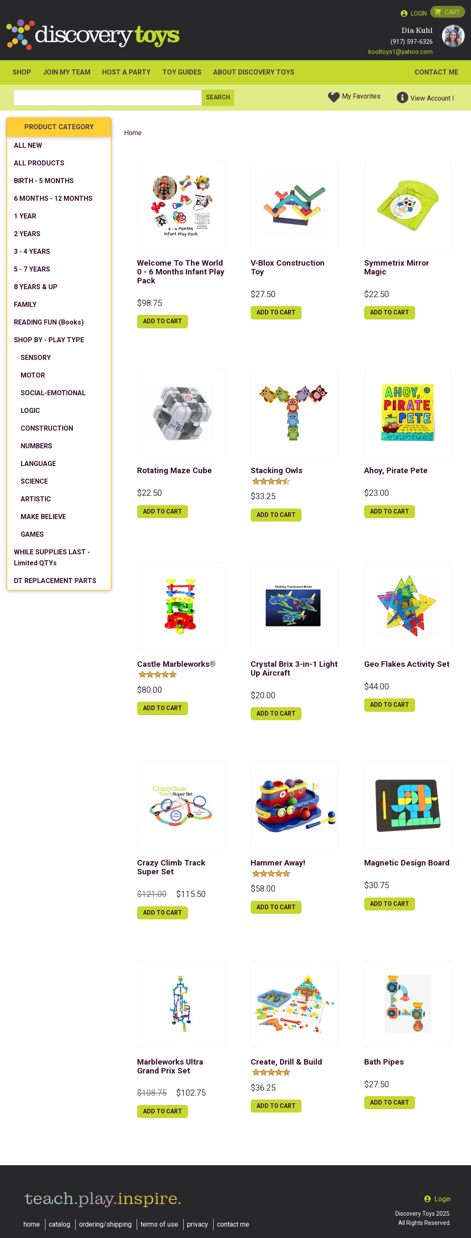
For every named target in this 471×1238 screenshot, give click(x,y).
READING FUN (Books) (49, 324)
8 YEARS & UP (36, 289)
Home (133, 135)
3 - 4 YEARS (32, 254)
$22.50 (376, 296)
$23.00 (376, 495)
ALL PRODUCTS (39, 165)
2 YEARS (27, 236)
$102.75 (191, 1095)
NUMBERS (36, 448)
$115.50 (191, 896)
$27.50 (263, 296)
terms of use (159, 1224)
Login (418, 13)
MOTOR (33, 377)
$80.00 (149, 692)
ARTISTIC (36, 501)
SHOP (22, 74)
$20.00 (263, 697)
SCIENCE (34, 483)
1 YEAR (25, 218)
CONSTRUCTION (47, 430)
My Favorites (361, 98)
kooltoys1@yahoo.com (400, 53)
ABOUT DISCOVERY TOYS (253, 74)
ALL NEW (28, 148)
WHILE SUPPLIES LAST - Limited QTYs (52, 559)
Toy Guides (181, 74)
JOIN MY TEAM (66, 74)
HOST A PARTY (126, 74)
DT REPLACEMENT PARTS (55, 583)
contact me (233, 1224)
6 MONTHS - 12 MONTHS (53, 201)
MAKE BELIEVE (43, 519)
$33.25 (263, 498)
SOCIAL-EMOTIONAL (53, 395)
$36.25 (263, 1089)
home (32, 1224)
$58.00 (263, 891)
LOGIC (30, 413)
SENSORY (36, 360)
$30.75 (376, 887)
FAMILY (25, 307)
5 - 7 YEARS (32, 271)
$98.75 (149, 305)
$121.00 (152, 896)
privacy (197, 1224)
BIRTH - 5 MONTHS (44, 183)
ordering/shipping (105, 1224)
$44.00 (376, 688)
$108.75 (152, 1095)
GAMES (32, 536)
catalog (59, 1224)
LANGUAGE (38, 466)
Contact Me (436, 74)
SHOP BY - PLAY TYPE (49, 342)
